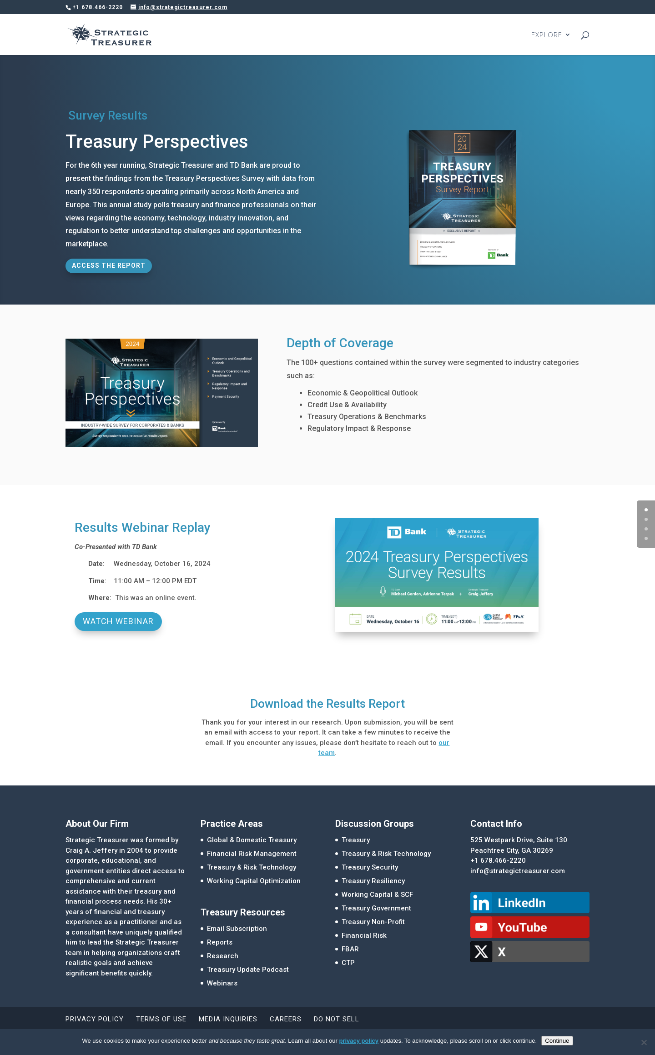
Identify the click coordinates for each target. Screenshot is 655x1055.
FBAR (350, 949)
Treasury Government (376, 908)
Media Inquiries (228, 1019)
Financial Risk (364, 935)
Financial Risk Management (252, 854)
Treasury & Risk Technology (251, 867)
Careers (286, 1019)
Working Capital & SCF (377, 894)
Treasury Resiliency (373, 881)
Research (222, 956)
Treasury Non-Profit (373, 922)
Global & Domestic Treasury (252, 840)
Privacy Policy (95, 1019)
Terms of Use (161, 1019)
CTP (348, 963)
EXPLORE (546, 35)
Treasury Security (370, 867)
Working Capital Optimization (254, 881)
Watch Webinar (118, 621)
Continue (557, 1040)
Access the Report (109, 265)
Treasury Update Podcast (248, 969)
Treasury (356, 840)
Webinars (222, 983)
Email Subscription (237, 929)
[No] (643, 1042)
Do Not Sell (336, 1019)
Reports (219, 942)
